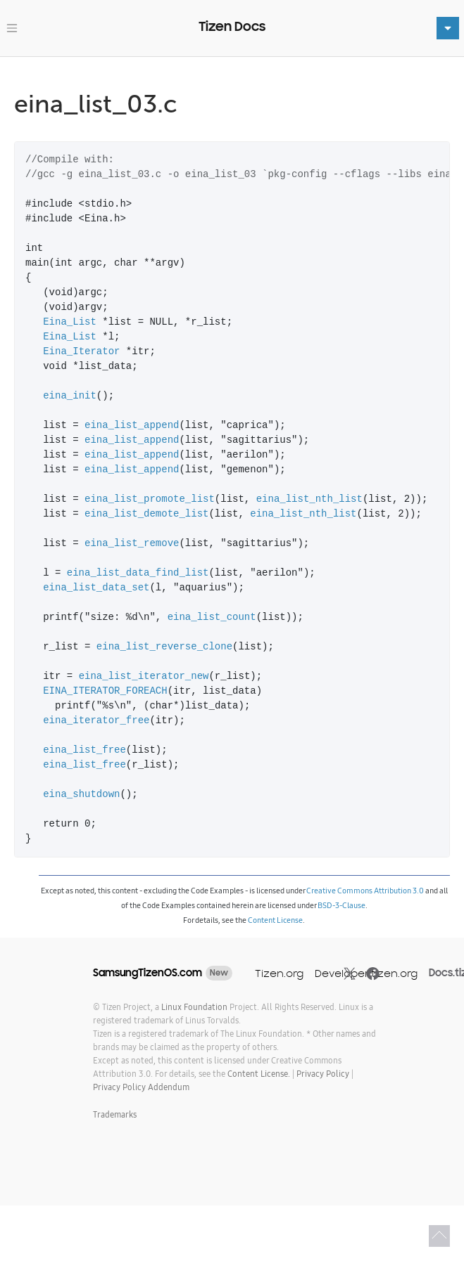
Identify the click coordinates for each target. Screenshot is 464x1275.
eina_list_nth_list (309, 499)
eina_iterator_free (96, 720)
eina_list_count (212, 617)
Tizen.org (279, 973)
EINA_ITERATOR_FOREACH (105, 691)
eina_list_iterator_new (144, 676)
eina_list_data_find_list (138, 573)
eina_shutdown (81, 794)
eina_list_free (84, 750)
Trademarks (115, 1114)
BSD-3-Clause (341, 905)
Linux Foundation (194, 1007)
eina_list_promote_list (149, 499)
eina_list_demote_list (146, 514)
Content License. (258, 1074)
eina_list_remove (131, 543)
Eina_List (69, 322)
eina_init (69, 396)
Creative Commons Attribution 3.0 (365, 890)
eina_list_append (131, 425)
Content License (275, 920)
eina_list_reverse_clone (164, 647)
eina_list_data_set (96, 588)
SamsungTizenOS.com (147, 972)
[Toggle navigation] (12, 28)
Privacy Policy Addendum (141, 1087)
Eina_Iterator (81, 351)
